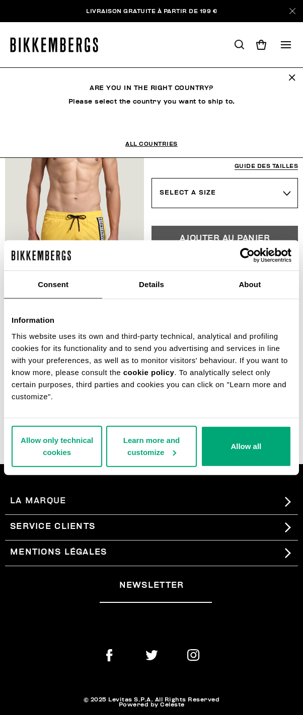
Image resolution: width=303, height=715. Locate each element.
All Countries (151, 144)
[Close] (292, 11)
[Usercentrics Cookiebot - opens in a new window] (247, 255)
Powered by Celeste (152, 704)
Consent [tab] (53, 284)
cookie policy (149, 372)
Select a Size (188, 192)
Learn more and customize (151, 445)
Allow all (246, 445)
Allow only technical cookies (57, 445)
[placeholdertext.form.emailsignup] (156, 598)
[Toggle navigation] (286, 45)
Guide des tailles (266, 166)
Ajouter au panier (225, 238)
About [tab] (250, 284)
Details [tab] (151, 284)
